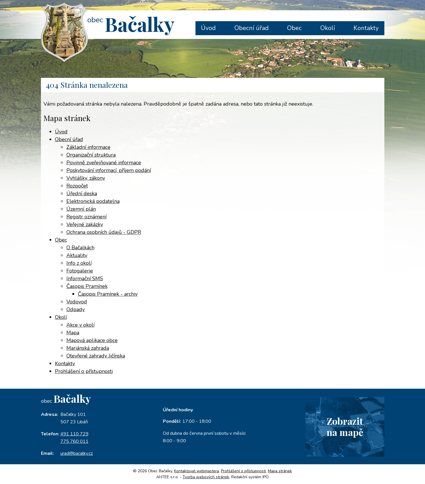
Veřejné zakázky (84, 224)
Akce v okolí (80, 324)
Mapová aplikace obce (92, 340)
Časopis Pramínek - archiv (108, 294)
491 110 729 (74, 434)
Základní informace (88, 147)
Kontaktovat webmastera (196, 471)
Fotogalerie (79, 270)
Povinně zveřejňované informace (103, 162)
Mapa (72, 332)
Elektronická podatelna (93, 201)
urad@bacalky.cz (76, 453)
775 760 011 (74, 441)
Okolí (327, 28)
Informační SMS (84, 278)
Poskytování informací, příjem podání (108, 170)
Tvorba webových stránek (206, 477)
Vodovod (76, 301)
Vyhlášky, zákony (85, 178)
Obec (294, 28)
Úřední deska (81, 193)
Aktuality (76, 255)
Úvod (208, 28)
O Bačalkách (80, 247)
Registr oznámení (86, 216)
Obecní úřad (251, 28)
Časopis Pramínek (87, 286)
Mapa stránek (280, 471)
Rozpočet (77, 185)
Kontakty (366, 28)
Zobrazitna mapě (345, 426)
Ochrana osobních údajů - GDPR (103, 232)
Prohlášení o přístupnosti (84, 371)
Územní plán (81, 209)
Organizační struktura (91, 154)
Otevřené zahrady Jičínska (95, 355)
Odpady (75, 309)
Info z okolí (79, 263)
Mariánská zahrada (87, 348)
